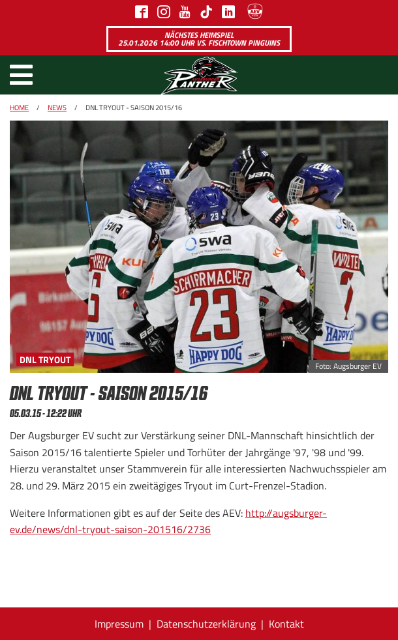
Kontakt (286, 624)
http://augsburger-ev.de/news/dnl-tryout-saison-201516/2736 (168, 521)
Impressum (119, 624)
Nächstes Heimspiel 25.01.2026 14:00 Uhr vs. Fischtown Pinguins (199, 39)
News (57, 107)
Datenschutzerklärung (206, 624)
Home (19, 107)
